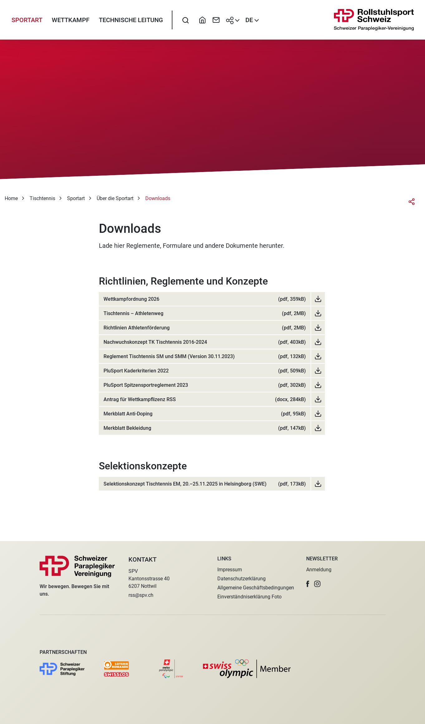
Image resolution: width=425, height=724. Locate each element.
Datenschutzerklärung (241, 579)
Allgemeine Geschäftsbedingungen (255, 588)
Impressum (229, 570)
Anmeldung (318, 570)
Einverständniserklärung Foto (249, 597)
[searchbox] (185, 20)
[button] (307, 584)
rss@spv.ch (140, 595)
